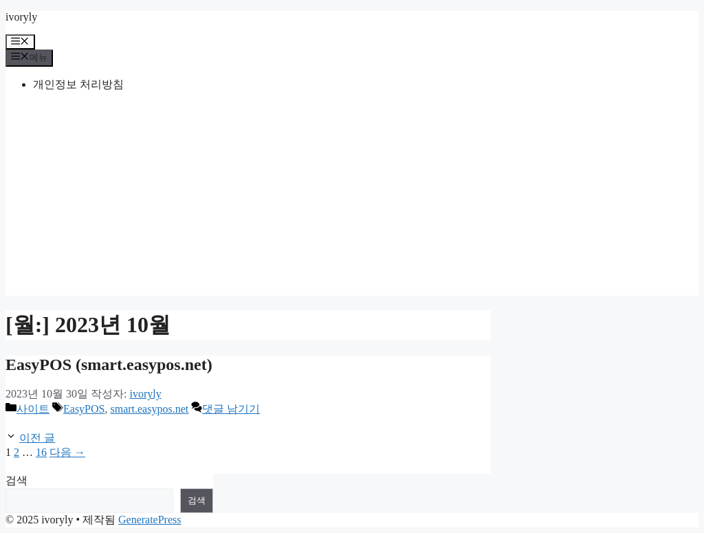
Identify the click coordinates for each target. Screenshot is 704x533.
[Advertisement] (352, 199)
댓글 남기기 (231, 409)
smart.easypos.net (149, 409)
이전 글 (37, 438)
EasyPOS (83, 409)
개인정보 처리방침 (78, 84)
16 (41, 452)
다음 (67, 452)
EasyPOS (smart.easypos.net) (109, 364)
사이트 (33, 409)
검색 (17, 480)
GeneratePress (150, 519)
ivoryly (21, 17)
